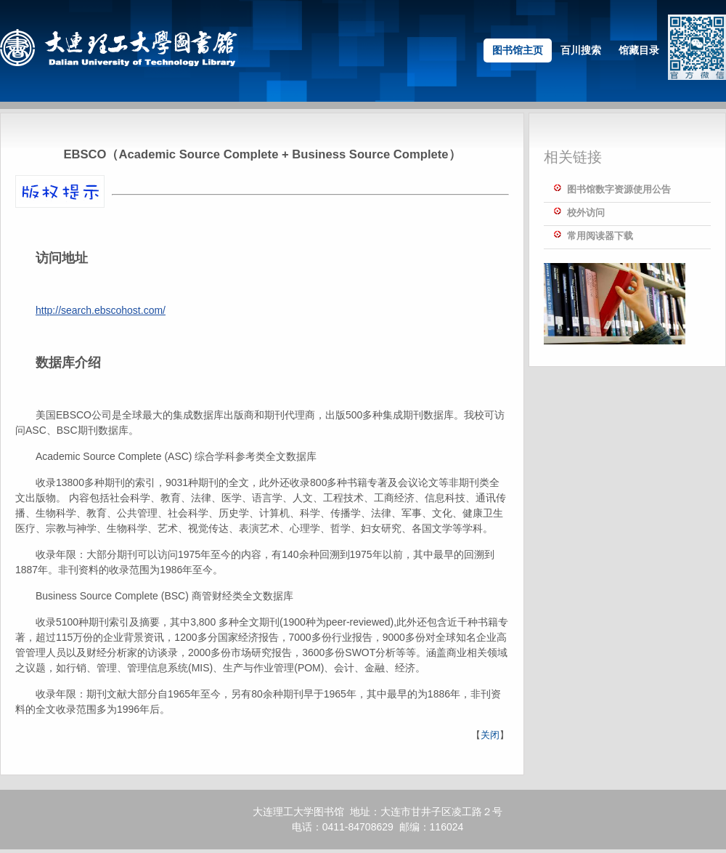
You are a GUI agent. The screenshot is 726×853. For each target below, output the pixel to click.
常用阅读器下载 (600, 235)
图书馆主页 (517, 50)
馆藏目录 (639, 50)
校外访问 (586, 212)
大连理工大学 (283, 811)
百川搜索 (580, 50)
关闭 (490, 734)
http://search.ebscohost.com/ (101, 310)
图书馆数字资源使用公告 (619, 189)
